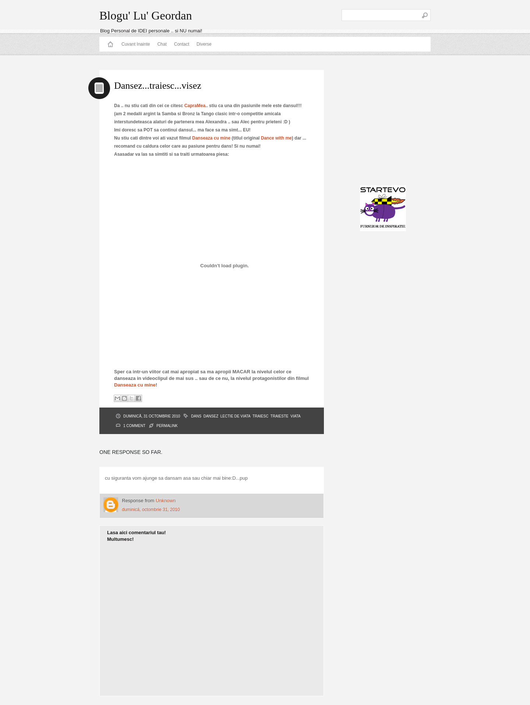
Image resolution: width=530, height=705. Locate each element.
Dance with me (276, 138)
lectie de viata (235, 416)
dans (196, 416)
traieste (280, 416)
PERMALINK (167, 426)
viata (295, 416)
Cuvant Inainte (135, 44)
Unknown (166, 500)
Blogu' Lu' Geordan (145, 15)
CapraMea (194, 105)
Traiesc (260, 416)
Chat (161, 44)
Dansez (211, 416)
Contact (181, 44)
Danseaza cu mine (211, 138)
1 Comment (134, 426)
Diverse (204, 44)
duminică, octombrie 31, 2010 (151, 509)
